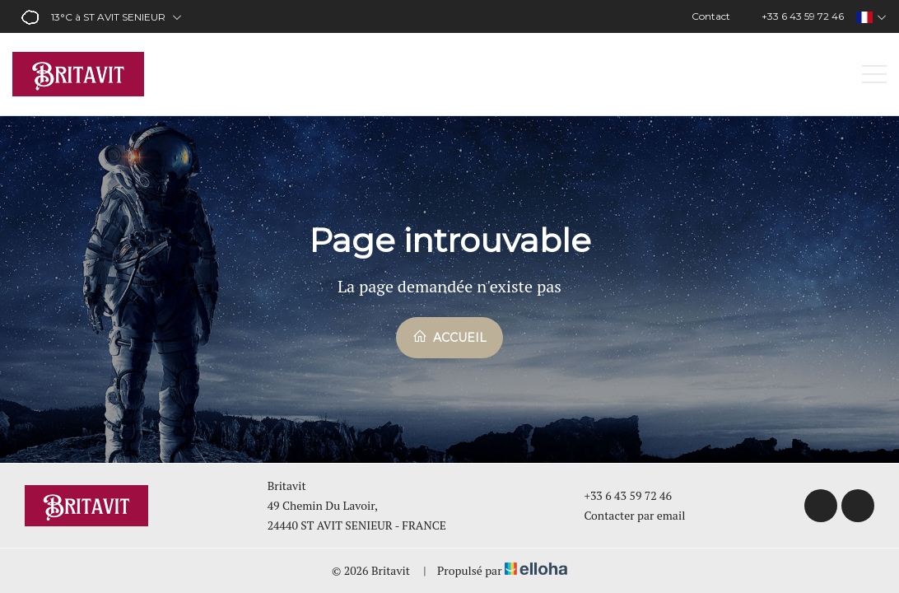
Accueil (449, 337)
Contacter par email (625, 515)
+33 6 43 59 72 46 (618, 495)
